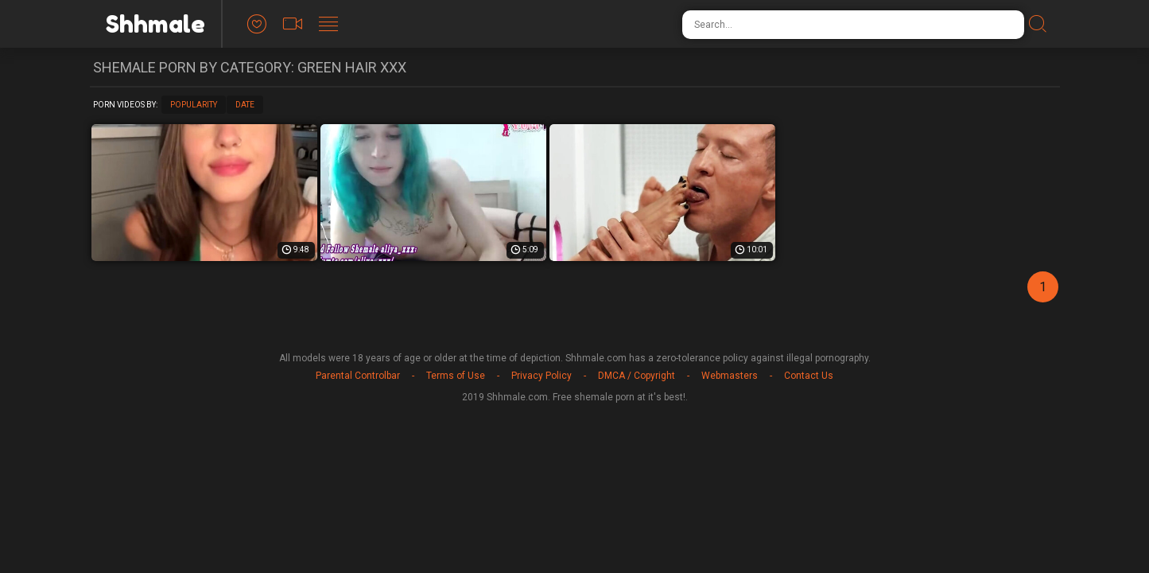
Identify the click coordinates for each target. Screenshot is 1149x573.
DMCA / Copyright (636, 375)
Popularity (193, 104)
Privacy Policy (541, 375)
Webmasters (729, 375)
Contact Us (808, 375)
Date (244, 104)
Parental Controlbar (358, 375)
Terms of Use (455, 375)
